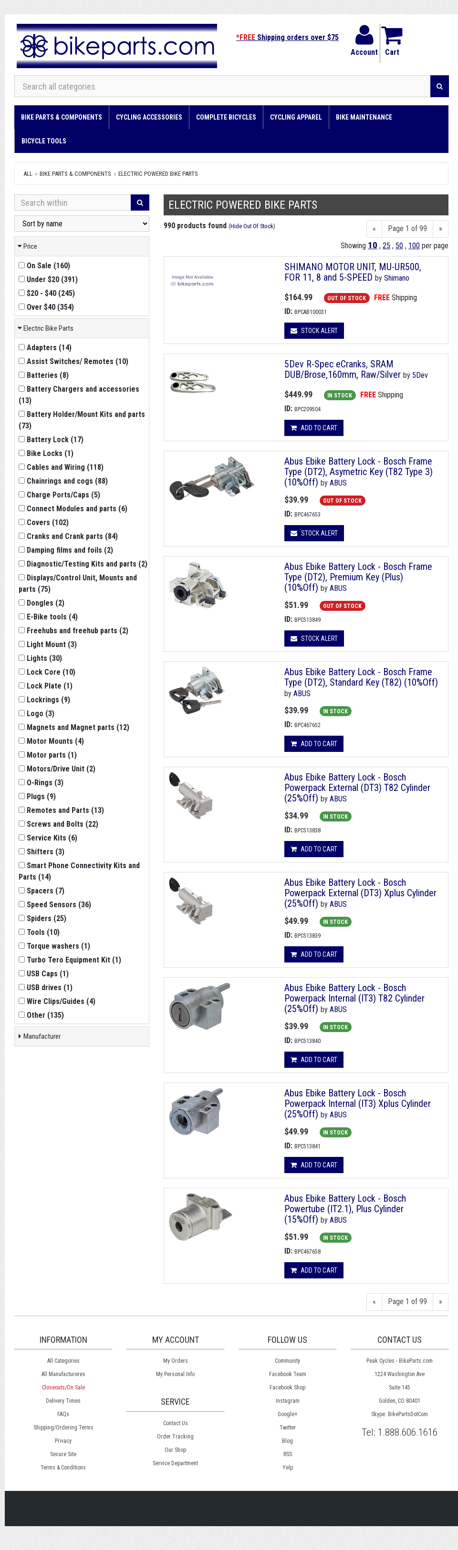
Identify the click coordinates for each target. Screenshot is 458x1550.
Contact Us (175, 1423)
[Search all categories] (222, 86)
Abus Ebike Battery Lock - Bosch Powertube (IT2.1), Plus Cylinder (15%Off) (345, 1209)
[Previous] (374, 229)
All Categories (63, 1361)
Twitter (288, 1427)
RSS (287, 1454)
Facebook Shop (287, 1387)
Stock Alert (314, 330)
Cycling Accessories (149, 117)
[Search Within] (72, 202)
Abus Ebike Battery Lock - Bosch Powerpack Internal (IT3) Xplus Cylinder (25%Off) (357, 1103)
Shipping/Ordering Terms (63, 1427)
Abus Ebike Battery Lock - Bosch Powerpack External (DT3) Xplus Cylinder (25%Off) (360, 893)
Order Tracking (175, 1436)
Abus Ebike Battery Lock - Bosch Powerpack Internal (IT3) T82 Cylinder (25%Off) (354, 998)
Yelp (287, 1467)
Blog (287, 1441)
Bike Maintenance (364, 117)
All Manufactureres (63, 1374)
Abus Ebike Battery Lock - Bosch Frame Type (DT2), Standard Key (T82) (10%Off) (361, 677)
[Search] (439, 86)
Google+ (287, 1414)
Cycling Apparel (296, 117)
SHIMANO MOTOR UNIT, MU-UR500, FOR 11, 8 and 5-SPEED (352, 272)
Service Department (175, 1463)
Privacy (63, 1441)
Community (287, 1361)
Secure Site (63, 1454)
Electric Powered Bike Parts (158, 173)
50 (399, 245)
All (27, 173)
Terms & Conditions (63, 1467)
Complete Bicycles (226, 117)
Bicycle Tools (43, 141)
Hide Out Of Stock (251, 226)
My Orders (175, 1361)
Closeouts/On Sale (63, 1387)
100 (414, 245)
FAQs (63, 1414)
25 (386, 245)
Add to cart (314, 428)
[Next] (440, 229)
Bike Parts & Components (61, 117)
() (44, 265)
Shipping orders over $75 (287, 37)
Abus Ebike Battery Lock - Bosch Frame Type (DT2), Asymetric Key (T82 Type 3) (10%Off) (358, 472)
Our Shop (175, 1450)
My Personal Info (175, 1374)
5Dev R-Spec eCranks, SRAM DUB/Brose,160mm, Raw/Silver (342, 369)
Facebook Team (287, 1374)
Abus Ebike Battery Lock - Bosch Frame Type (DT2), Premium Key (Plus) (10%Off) (358, 577)
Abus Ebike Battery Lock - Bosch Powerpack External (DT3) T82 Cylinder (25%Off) (357, 787)
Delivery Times (63, 1401)
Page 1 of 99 (407, 228)
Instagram (288, 1401)
